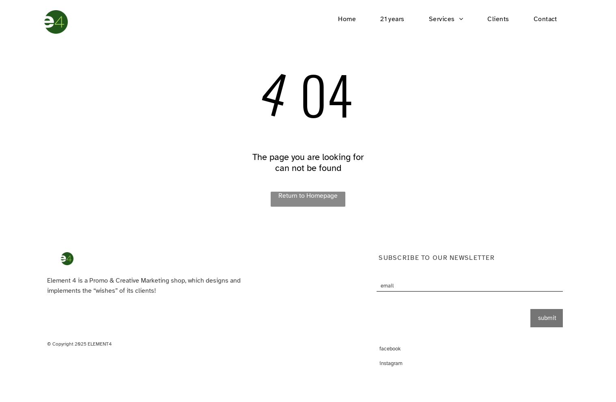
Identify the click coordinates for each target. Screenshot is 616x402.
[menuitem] (347, 19)
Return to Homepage (308, 196)
